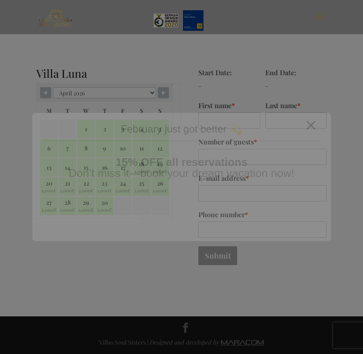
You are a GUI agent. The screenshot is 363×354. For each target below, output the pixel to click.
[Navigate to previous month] (45, 92)
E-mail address (223, 178)
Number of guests (227, 141)
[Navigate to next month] (163, 92)
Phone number (223, 214)
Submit (218, 256)
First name (216, 105)
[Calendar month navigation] (104, 92)
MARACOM (242, 342)
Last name (283, 105)
